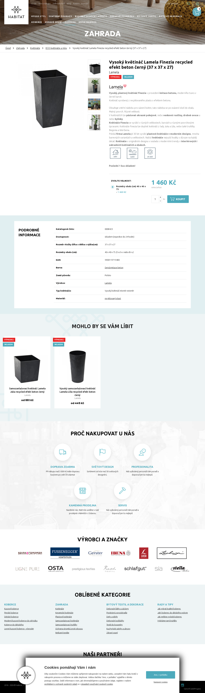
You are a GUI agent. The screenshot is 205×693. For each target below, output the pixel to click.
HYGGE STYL (38, 16)
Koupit (181, 199)
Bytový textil (146, 16)
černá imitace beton (114, 267)
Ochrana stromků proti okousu (69, 629)
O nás (33, 3)
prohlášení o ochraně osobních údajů (60, 684)
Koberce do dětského (14, 625)
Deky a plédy (112, 617)
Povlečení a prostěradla (116, 613)
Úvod (8, 48)
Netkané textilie (62, 633)
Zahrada (70, 22)
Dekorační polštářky (115, 621)
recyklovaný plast (113, 298)
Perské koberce (11, 613)
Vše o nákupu (45, 3)
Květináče (35, 48)
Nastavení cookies (161, 682)
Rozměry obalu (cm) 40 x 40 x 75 (131, 187)
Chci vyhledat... (165, 3)
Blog (69, 3)
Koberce (36, 22)
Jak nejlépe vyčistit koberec (169, 617)
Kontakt (84, 3)
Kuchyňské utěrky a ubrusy (118, 629)
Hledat (180, 3)
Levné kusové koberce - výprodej (19, 629)
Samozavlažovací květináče (67, 621)
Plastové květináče (63, 617)
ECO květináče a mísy (56, 48)
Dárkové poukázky (122, 16)
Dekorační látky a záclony (117, 609)
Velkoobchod (59, 3)
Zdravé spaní (53, 22)
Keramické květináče (64, 613)
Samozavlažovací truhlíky (66, 625)
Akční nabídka (88, 22)
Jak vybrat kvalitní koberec (169, 609)
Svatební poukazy (60, 16)
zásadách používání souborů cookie (97, 684)
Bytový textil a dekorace (125, 604)
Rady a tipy (165, 604)
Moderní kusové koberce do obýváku (20, 621)
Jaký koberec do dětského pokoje (172, 613)
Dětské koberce (11, 617)
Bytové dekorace (170, 16)
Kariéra (76, 3)
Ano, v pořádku (160, 675)
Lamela (108, 283)
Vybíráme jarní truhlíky (167, 621)
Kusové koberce (11, 609)
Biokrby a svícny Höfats (91, 16)
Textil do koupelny (114, 625)
